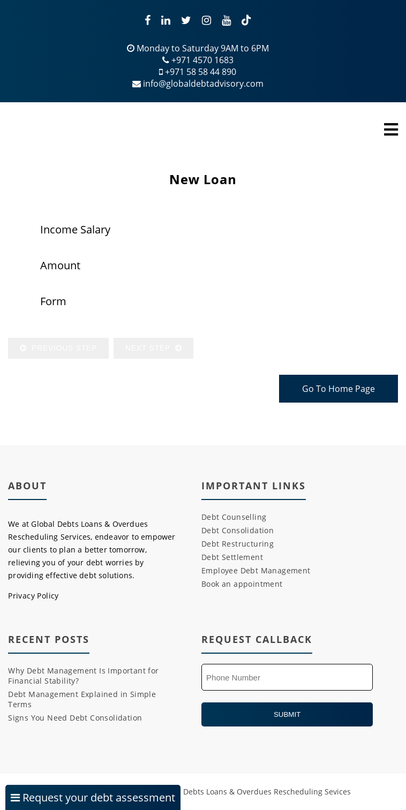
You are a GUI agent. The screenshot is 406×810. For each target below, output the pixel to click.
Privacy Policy (33, 596)
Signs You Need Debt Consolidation (75, 718)
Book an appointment (242, 584)
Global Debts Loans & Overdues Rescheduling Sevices (254, 791)
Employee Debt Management (256, 570)
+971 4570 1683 (198, 60)
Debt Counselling (233, 517)
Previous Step (58, 348)
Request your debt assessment (93, 797)
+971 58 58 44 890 (197, 72)
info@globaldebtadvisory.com (198, 83)
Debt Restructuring (237, 544)
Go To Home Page (338, 389)
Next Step (153, 348)
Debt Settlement (232, 557)
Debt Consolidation (237, 530)
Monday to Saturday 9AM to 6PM (198, 48)
